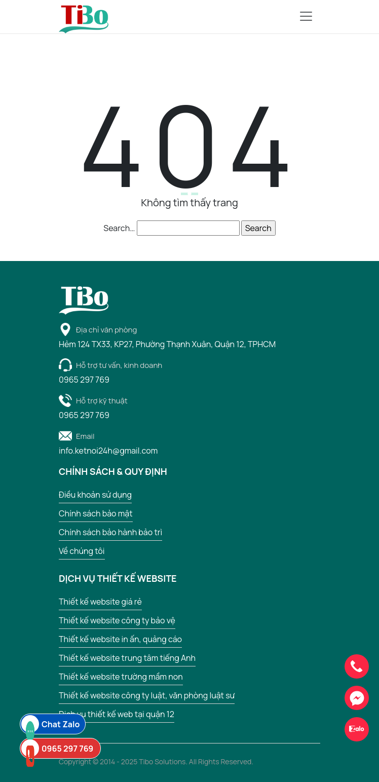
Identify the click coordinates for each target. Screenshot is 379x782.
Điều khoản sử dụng (95, 494)
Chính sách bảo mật (96, 513)
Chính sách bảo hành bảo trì (110, 532)
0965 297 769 (57, 748)
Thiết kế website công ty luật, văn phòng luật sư (147, 695)
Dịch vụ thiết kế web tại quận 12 (116, 714)
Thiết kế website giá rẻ (100, 601)
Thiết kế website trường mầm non (121, 676)
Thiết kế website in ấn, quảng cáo (120, 639)
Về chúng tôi (82, 550)
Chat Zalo (50, 724)
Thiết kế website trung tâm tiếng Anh (127, 657)
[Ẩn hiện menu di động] (306, 16)
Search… (119, 228)
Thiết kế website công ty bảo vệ (117, 620)
